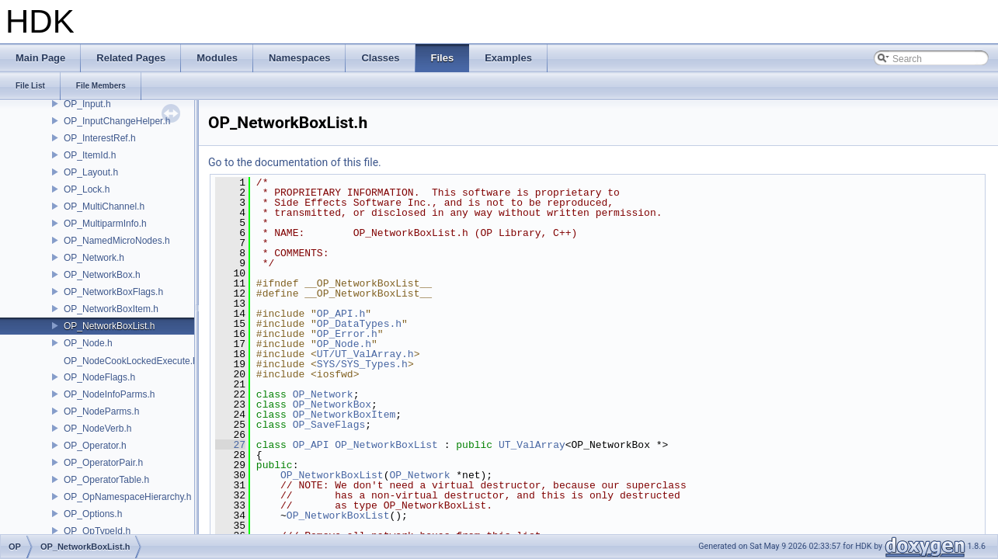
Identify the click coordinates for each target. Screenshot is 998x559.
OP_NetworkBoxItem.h (111, 309)
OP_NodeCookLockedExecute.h (131, 361)
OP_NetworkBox (332, 404)
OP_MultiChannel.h (104, 206)
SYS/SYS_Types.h (362, 364)
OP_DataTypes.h (359, 324)
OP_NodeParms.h (101, 411)
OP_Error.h (347, 334)
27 (230, 445)
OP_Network (323, 394)
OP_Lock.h (87, 189)
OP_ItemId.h (90, 155)
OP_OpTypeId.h (97, 531)
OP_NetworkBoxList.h (109, 326)
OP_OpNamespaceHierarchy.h (128, 496)
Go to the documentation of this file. (294, 162)
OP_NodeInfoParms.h (109, 394)
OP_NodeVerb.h (97, 428)
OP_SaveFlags (329, 425)
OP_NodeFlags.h (99, 377)
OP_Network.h (94, 257)
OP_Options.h (93, 514)
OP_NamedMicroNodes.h (117, 240)
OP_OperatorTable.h (106, 479)
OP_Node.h (88, 343)
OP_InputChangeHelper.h (117, 121)
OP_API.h (341, 314)
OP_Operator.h (95, 445)
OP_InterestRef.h (100, 138)
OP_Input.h (87, 104)
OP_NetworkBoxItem (344, 415)
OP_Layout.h (91, 172)
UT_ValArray (532, 445)
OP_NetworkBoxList (386, 445)
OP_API (311, 445)
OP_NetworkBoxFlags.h (113, 291)
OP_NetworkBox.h (102, 274)
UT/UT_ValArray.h (365, 354)
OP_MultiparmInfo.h (105, 223)
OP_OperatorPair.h (103, 462)
